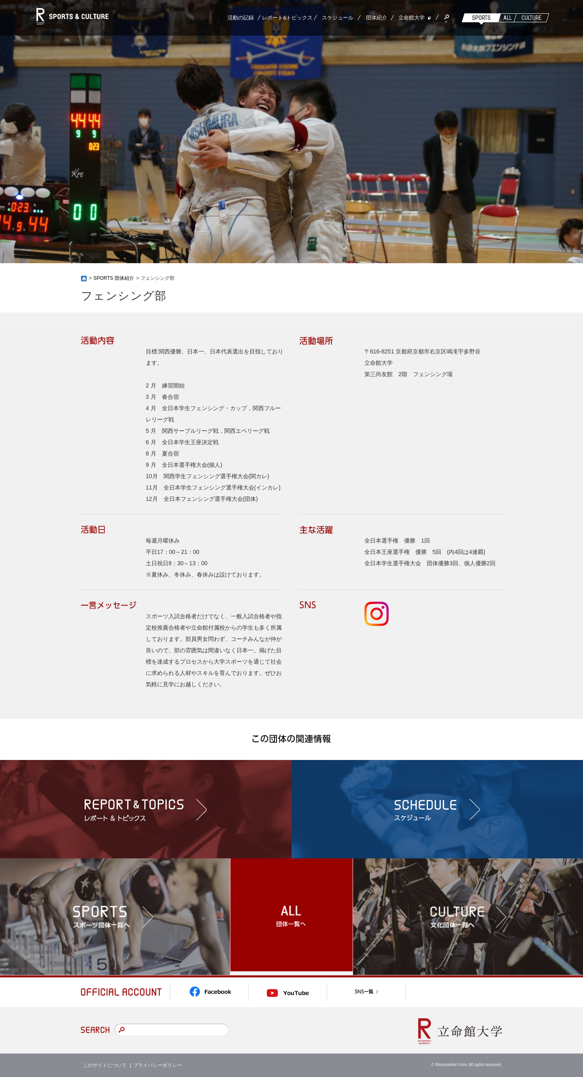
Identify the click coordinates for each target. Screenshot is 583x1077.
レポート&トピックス (287, 18)
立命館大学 (411, 18)
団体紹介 (376, 18)
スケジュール (337, 18)
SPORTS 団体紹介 (114, 278)
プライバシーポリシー (157, 1065)
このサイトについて (105, 1065)
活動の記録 (241, 18)
